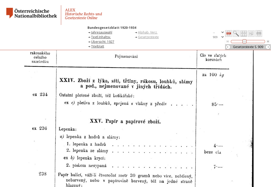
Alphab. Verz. (147, 32)
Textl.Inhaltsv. (101, 37)
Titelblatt (97, 46)
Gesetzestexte (148, 37)
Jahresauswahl (101, 32)
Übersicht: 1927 (102, 41)
